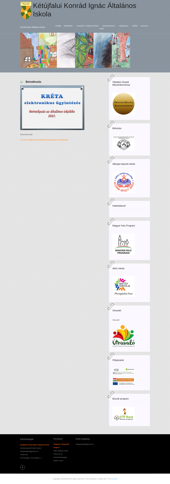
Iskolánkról (69, 26)
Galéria (135, 26)
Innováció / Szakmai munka (88, 26)
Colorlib (114, 479)
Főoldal (58, 26)
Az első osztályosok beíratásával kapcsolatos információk (44, 140)
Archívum (144, 26)
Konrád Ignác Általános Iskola (32, 27)
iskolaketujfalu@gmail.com (29, 451)
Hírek (102, 29)
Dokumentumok (109, 26)
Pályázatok (124, 26)
